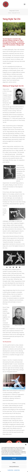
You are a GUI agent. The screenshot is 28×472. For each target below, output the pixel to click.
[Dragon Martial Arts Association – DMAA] (6, 4)
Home (9, 12)
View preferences (14, 466)
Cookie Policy (10, 470)
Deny (14, 462)
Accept (14, 458)
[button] (26, 444)
